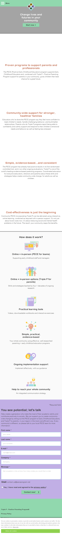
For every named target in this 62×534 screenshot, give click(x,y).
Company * (5, 458)
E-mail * (4, 449)
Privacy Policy (6, 514)
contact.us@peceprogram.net (18, 482)
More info (15, 527)
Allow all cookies (11, 531)
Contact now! (31, 492)
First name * (6, 430)
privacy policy (40, 487)
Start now (31, 25)
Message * (5, 467)
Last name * (6, 439)
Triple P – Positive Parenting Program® (15, 509)
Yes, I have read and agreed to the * (24, 487)
